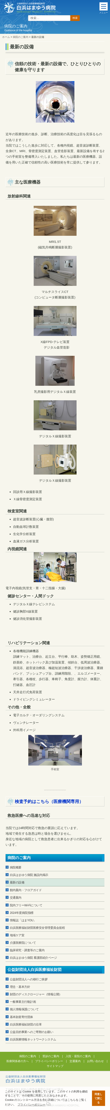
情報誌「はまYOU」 (23, 920)
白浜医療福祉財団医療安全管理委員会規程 (37, 927)
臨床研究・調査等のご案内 (27, 950)
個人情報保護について (24, 1009)
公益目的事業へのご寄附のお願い (31, 1032)
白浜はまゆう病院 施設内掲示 (29, 875)
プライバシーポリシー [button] (31, 1104)
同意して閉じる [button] (98, 1098)
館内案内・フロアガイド (26, 890)
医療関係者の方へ (17, 1061)
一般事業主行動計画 (23, 1001)
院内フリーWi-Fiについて (26, 905)
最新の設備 (17, 882)
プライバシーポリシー (49, 1061)
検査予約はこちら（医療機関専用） (49, 801)
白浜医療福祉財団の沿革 (26, 1024)
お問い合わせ (95, 1061)
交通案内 (15, 897)
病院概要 (15, 867)
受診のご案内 (50, 1056)
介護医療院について (23, 942)
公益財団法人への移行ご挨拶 (29, 979)
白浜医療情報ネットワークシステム (33, 1039)
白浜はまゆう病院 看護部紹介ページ (33, 957)
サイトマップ (55, 1066)
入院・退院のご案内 (78, 1056)
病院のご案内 (19, 858)
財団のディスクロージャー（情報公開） (36, 994)
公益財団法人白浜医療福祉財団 (35, 970)
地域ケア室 (17, 935)
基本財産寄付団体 (21, 1017)
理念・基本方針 (20, 986)
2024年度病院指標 (21, 912)
